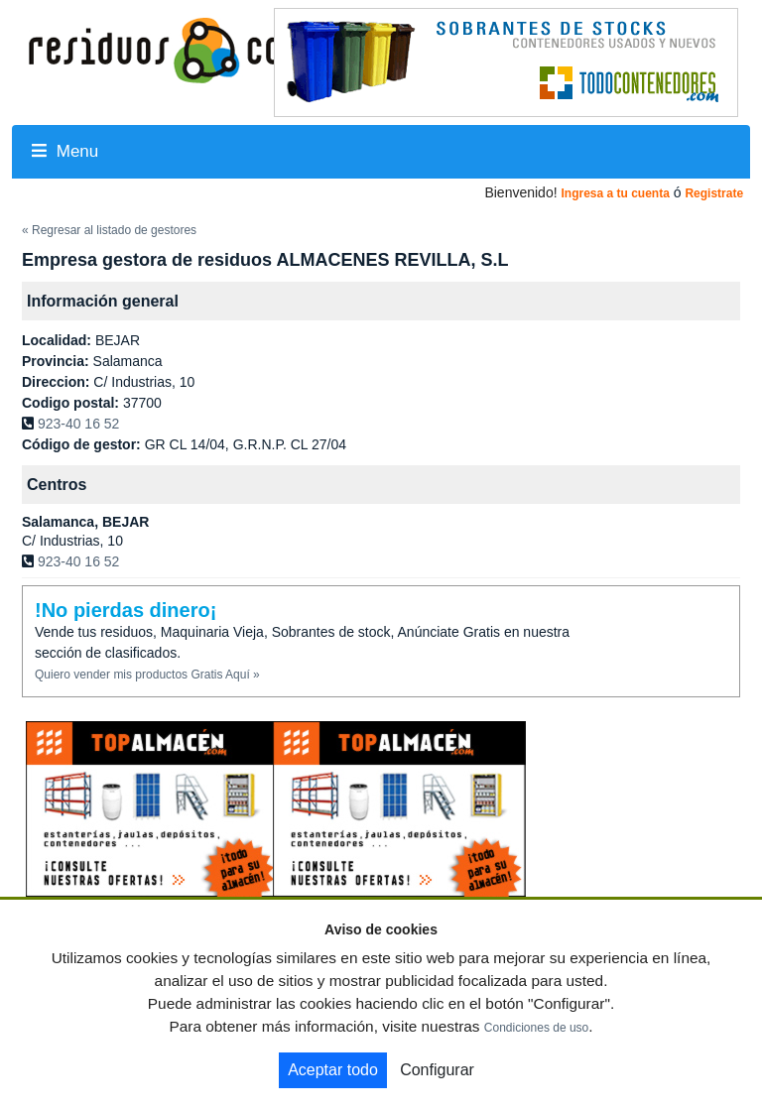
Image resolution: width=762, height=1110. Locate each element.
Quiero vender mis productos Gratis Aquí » (147, 674)
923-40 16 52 (79, 424)
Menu (65, 151)
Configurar (437, 1069)
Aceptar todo (333, 1069)
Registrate (714, 193)
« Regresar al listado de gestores (109, 230)
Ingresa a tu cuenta (615, 193)
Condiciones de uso (536, 1028)
